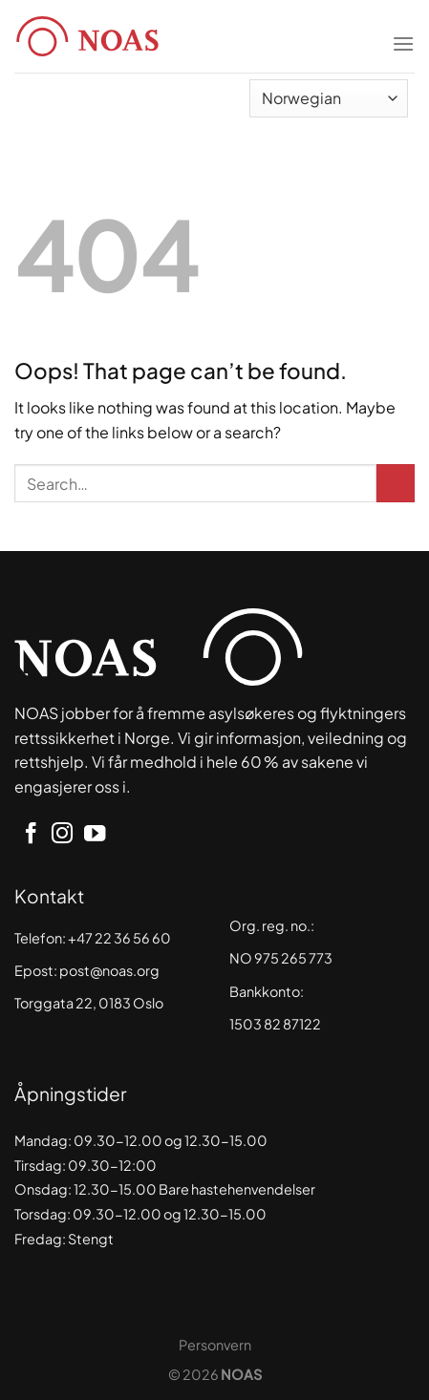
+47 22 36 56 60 (119, 937)
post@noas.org (109, 970)
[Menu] (403, 31)
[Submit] (395, 483)
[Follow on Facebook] (30, 835)
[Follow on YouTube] (94, 835)
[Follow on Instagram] (62, 835)
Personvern (215, 1344)
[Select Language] (328, 98)
